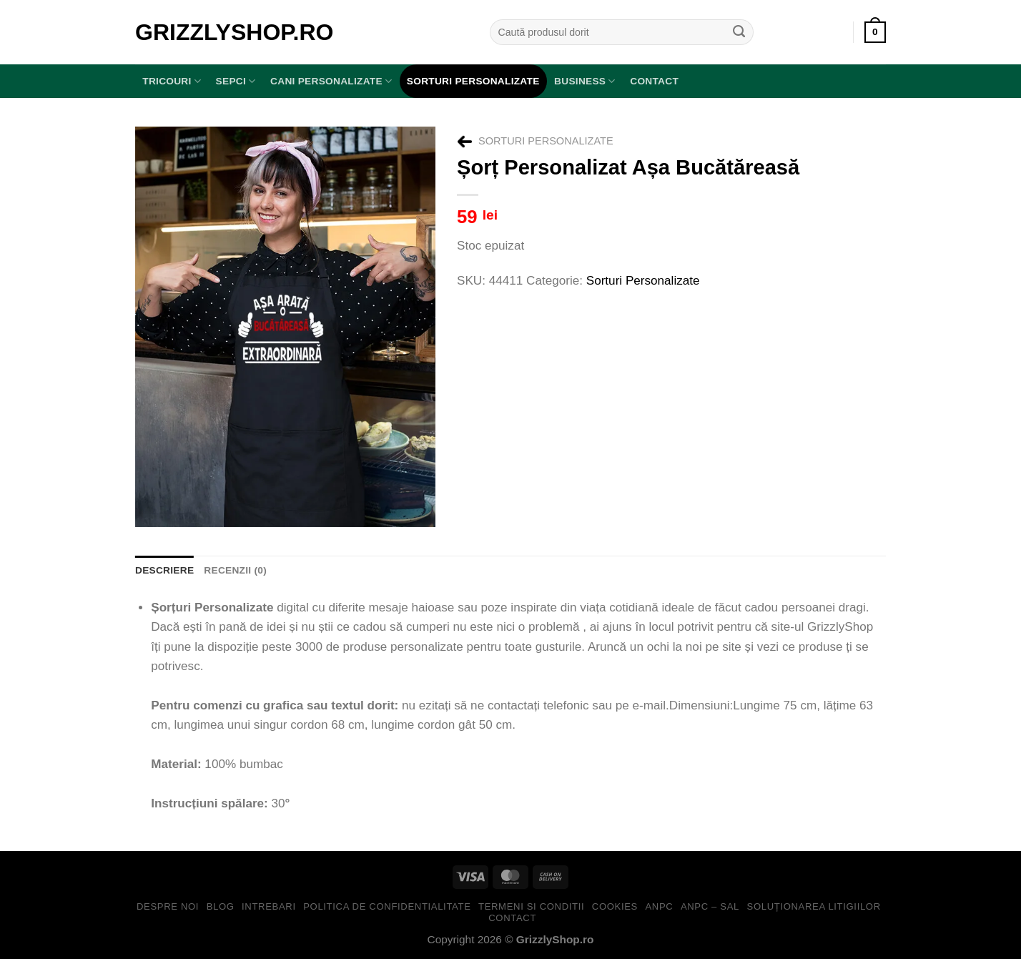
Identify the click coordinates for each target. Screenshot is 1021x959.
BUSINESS (585, 81)
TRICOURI (171, 81)
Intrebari (269, 906)
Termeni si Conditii (531, 906)
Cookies (615, 906)
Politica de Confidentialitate (386, 906)
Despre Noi (168, 906)
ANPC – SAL (710, 906)
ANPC (659, 906)
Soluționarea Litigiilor (814, 906)
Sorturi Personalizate (473, 81)
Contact (654, 81)
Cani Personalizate (331, 81)
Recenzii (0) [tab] (235, 570)
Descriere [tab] (164, 570)
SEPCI (236, 81)
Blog (221, 906)
